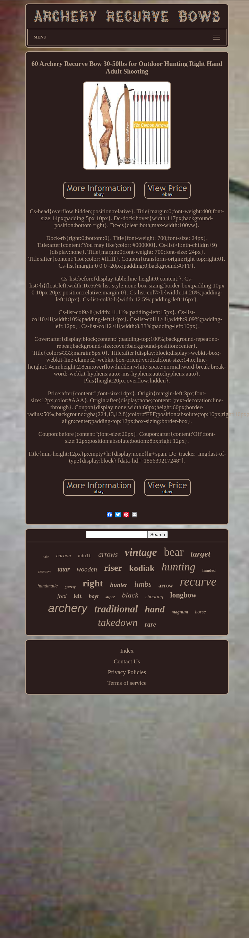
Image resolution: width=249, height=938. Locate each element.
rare (150, 624)
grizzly (70, 587)
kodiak (142, 568)
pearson (44, 571)
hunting (179, 566)
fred (62, 596)
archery (67, 607)
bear (173, 552)
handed (208, 570)
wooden (87, 569)
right (93, 583)
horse (200, 611)
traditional (116, 608)
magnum (180, 611)
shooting (154, 596)
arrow (165, 585)
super (110, 596)
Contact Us (127, 661)
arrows (108, 554)
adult (85, 556)
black (130, 595)
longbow (183, 595)
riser (113, 568)
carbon (63, 555)
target (200, 553)
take (46, 557)
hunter (118, 585)
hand (155, 609)
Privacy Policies (127, 672)
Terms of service (126, 683)
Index (127, 650)
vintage (140, 552)
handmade (47, 585)
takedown (118, 622)
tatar (64, 569)
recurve (198, 581)
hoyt (93, 596)
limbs (143, 584)
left (78, 596)
